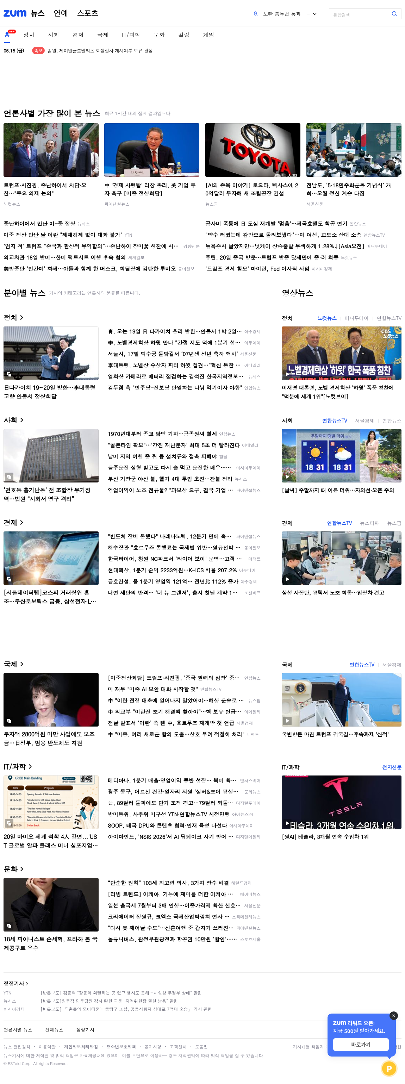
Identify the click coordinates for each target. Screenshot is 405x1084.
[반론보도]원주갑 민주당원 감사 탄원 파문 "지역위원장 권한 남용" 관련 (109, 1001)
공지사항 (152, 1046)
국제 (102, 35)
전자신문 (391, 767)
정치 (29, 35)
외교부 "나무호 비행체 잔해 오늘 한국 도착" (91, 47)
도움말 (201, 1046)
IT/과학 (131, 35)
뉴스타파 (369, 523)
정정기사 (14, 983)
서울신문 (314, 204)
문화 (159, 35)
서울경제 (364, 420)
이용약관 (47, 1046)
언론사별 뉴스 (18, 1029)
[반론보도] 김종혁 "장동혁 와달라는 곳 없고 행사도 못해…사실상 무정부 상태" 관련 (121, 993)
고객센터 (178, 1046)
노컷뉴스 (12, 204)
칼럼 (183, 35)
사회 (53, 35)
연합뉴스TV (389, 318)
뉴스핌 (211, 204)
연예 (61, 13)
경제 (78, 35)
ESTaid (14, 1063)
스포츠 (87, 13)
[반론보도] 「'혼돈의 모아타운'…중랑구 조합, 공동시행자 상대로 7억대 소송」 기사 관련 (126, 1009)
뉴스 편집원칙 (17, 1046)
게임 (208, 35)
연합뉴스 (391, 420)
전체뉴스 (54, 1029)
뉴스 (38, 13)
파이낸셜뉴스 (117, 204)
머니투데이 (357, 318)
